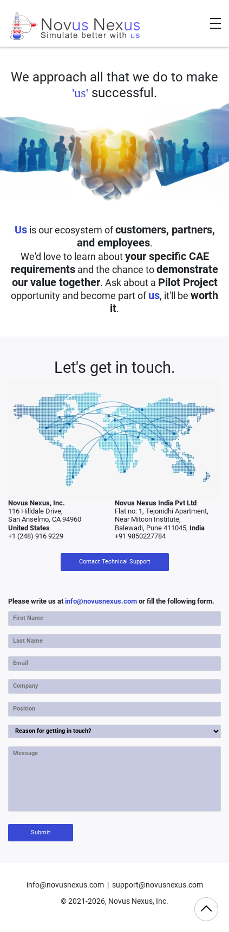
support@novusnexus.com (157, 885)
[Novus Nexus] (75, 26)
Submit (40, 832)
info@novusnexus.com (101, 601)
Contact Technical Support (115, 561)
